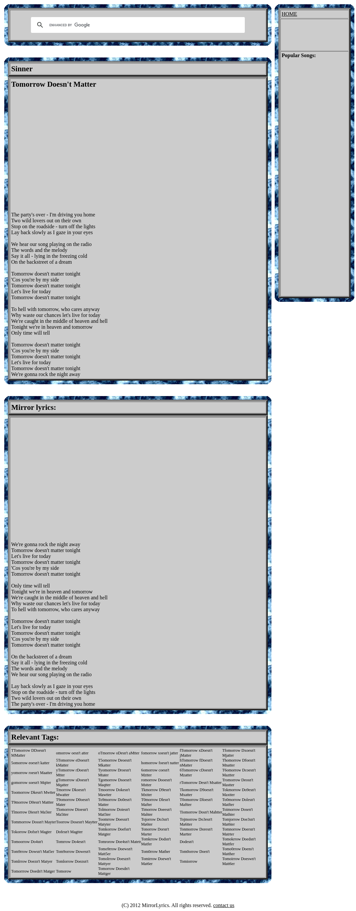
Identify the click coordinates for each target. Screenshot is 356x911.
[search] (136, 25)
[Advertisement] (61, 150)
